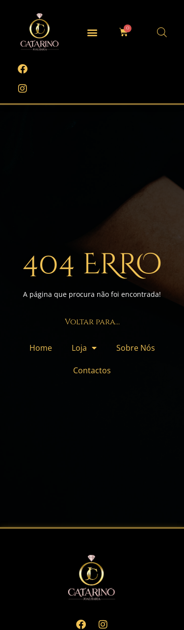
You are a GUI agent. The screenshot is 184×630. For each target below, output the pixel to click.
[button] (92, 32)
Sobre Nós (135, 347)
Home (40, 347)
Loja (84, 348)
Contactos (92, 370)
